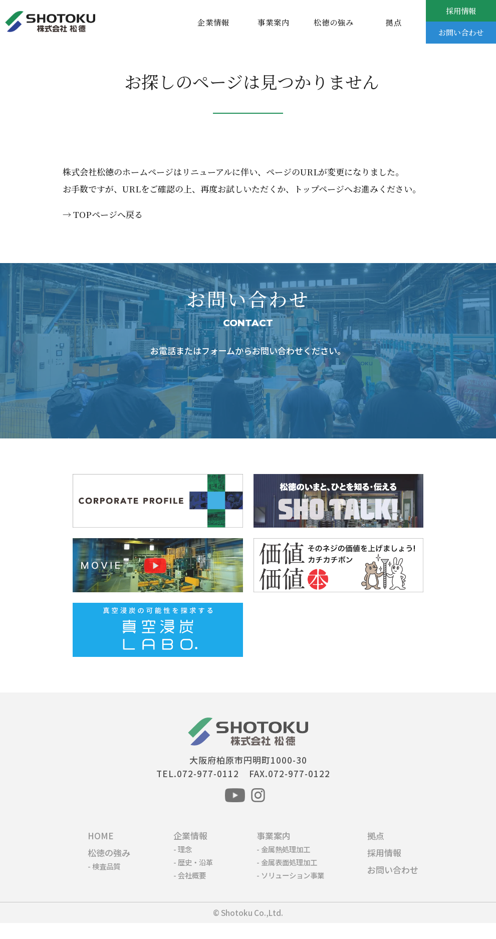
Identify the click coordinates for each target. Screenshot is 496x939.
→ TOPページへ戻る (103, 214)
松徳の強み (334, 22)
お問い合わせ (460, 32)
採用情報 (461, 10)
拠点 (394, 22)
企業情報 (213, 22)
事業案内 (274, 22)
